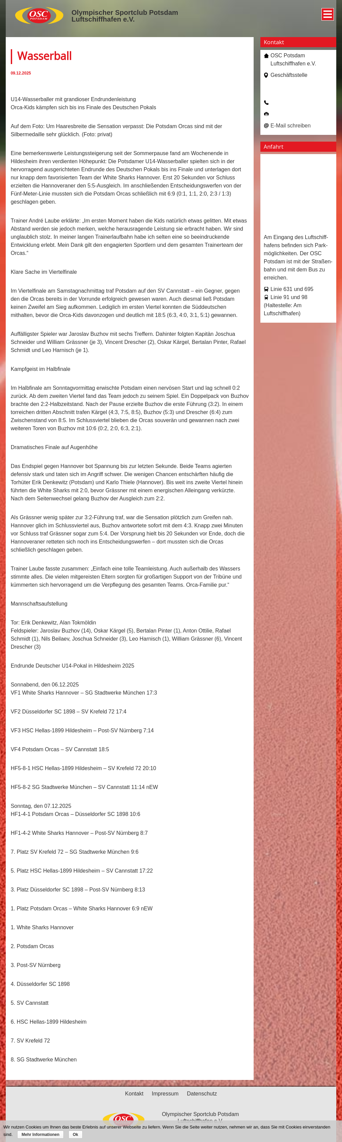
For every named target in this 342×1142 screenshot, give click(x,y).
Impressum (165, 1093)
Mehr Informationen (40, 1134)
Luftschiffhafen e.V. (103, 19)
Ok (75, 1134)
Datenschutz (202, 1093)
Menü (326, 12)
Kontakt (134, 1093)
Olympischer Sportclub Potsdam (125, 12)
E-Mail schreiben (290, 125)
